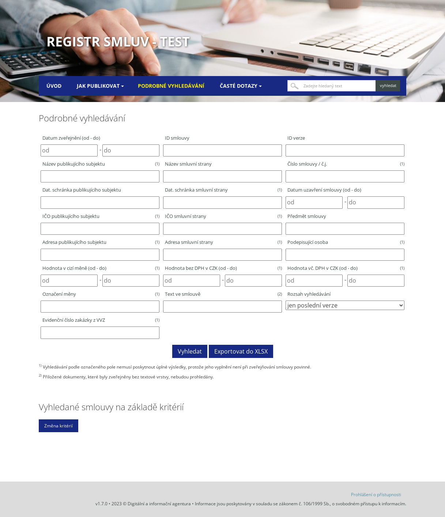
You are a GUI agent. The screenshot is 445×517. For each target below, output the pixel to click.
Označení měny (100, 294)
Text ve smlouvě (223, 294)
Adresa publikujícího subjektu (100, 242)
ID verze (296, 138)
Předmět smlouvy (306, 216)
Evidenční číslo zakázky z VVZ (100, 320)
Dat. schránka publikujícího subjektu (81, 189)
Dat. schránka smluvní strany (223, 190)
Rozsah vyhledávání (309, 294)
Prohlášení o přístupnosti (376, 494)
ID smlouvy (177, 138)
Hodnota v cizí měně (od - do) (100, 268)
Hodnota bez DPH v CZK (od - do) (223, 268)
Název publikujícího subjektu (100, 164)
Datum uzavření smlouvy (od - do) (324, 189)
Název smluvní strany (188, 164)
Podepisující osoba (345, 242)
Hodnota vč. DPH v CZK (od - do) (345, 268)
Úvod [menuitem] (53, 85)
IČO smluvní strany (223, 216)
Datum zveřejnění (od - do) (71, 138)
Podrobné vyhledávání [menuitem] (171, 85)
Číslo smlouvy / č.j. (345, 164)
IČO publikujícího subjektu (100, 216)
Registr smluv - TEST (118, 41)
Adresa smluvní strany (223, 242)
